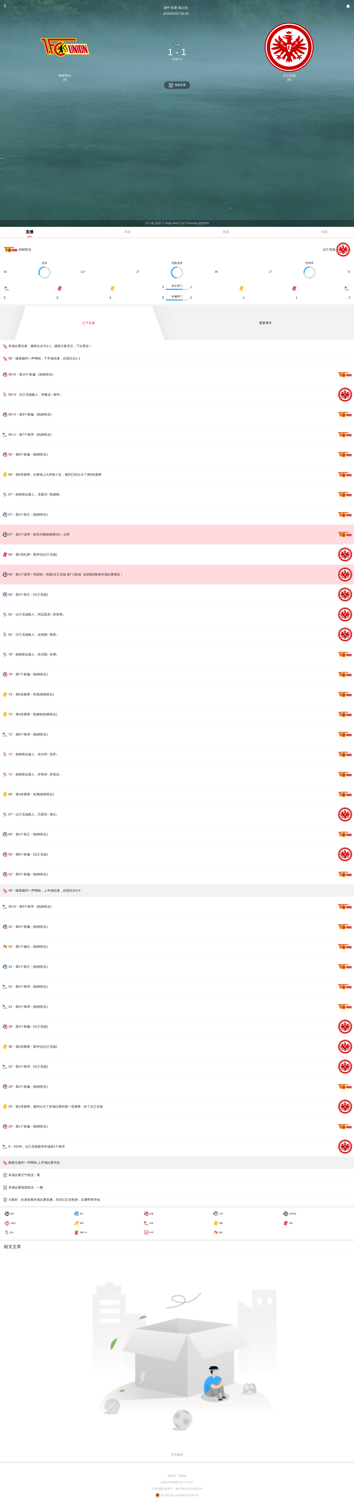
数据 (226, 232)
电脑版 (182, 1475)
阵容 (128, 232)
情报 (324, 232)
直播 (29, 232)
